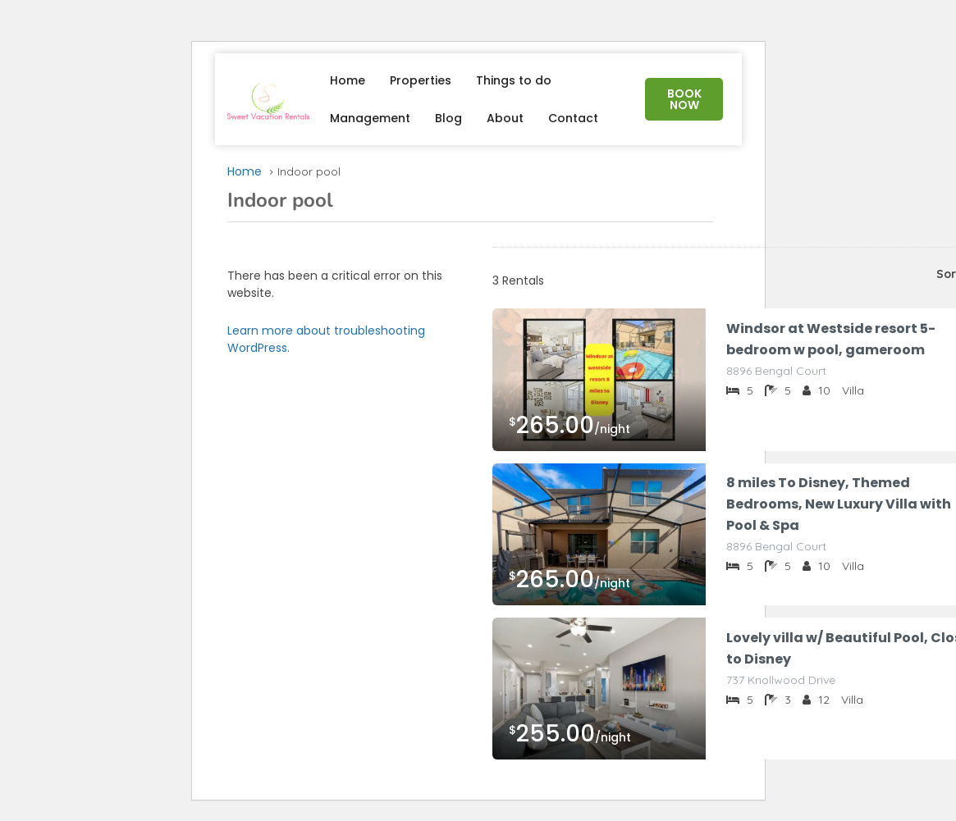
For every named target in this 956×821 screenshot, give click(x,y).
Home (347, 80)
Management (370, 118)
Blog (448, 118)
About (505, 118)
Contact (573, 118)
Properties (420, 80)
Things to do (513, 80)
